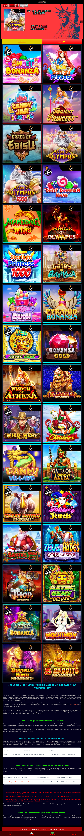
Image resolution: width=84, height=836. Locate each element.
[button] (2, 22)
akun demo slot (50, 743)
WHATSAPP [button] (53, 834)
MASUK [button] (10, 834)
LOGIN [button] (61, 42)
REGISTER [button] (31, 834)
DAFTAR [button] (22, 42)
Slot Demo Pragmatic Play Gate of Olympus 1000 (16, 782)
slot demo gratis (73, 704)
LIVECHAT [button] (73, 834)
